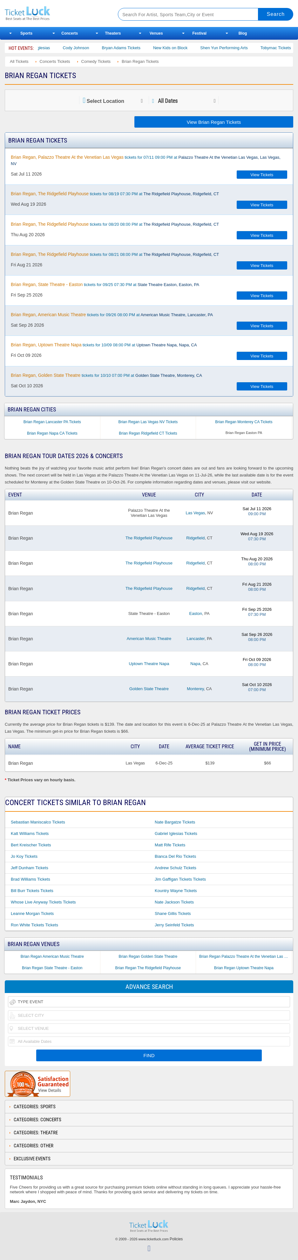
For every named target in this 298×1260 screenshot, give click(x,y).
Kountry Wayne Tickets (176, 890)
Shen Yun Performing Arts (231, 47)
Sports (26, 33)
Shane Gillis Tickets (173, 913)
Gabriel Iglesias (43, 47)
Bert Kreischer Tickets (31, 845)
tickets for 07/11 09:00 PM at (146, 160)
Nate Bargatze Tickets (175, 822)
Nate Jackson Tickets (174, 902)
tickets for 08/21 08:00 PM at (115, 254)
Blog (243, 33)
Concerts (69, 33)
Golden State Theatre (149, 688)
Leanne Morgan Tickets (32, 913)
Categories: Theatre (36, 1133)
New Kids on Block (177, 47)
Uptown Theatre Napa (149, 663)
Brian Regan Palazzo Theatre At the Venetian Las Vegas (245, 956)
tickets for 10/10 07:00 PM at (106, 375)
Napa (195, 663)
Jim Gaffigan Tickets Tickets (180, 879)
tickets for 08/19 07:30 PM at (115, 193)
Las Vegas (195, 512)
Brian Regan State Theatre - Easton (52, 968)
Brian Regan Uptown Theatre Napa (244, 968)
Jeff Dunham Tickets (29, 867)
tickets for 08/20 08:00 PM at (115, 224)
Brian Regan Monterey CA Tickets (243, 422)
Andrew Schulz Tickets (175, 867)
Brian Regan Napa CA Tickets (52, 433)
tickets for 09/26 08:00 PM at (112, 314)
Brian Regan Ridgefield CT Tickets (148, 433)
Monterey (195, 688)
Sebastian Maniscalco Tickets (38, 822)
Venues (156, 33)
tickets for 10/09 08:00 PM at (104, 344)
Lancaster (196, 638)
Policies (176, 1239)
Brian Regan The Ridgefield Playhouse (148, 968)
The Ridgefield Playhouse (149, 538)
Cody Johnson (83, 47)
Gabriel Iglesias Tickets (176, 833)
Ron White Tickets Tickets (34, 925)
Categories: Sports (35, 1107)
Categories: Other (33, 1146)
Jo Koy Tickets (24, 856)
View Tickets (261, 174)
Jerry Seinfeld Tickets (174, 925)
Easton (195, 613)
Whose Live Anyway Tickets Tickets (43, 902)
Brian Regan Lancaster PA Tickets (52, 422)
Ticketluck (55, 13)
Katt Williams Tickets (30, 833)
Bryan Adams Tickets (128, 47)
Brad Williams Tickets (30, 879)
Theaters (113, 33)
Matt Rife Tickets (170, 845)
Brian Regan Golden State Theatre (148, 956)
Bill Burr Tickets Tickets (32, 890)
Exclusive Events (32, 1159)
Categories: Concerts (37, 1120)
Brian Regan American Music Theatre (52, 956)
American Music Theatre (149, 638)
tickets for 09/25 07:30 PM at (105, 284)
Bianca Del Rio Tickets (175, 856)
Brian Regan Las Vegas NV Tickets (148, 422)
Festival (199, 33)
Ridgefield (195, 538)
